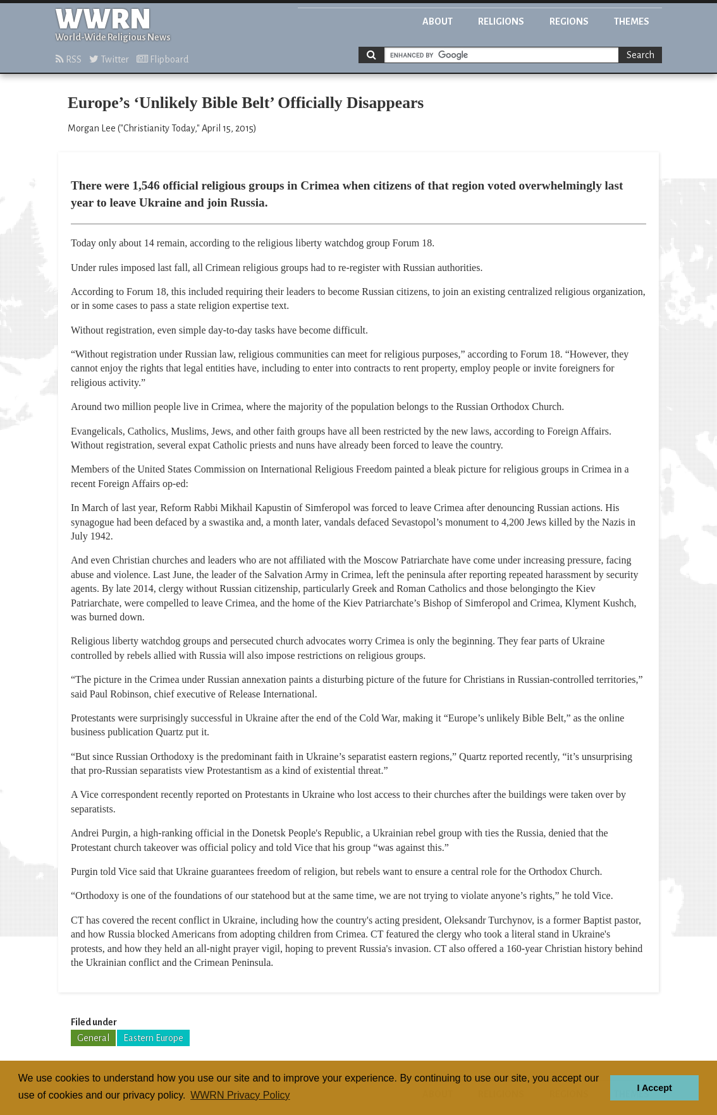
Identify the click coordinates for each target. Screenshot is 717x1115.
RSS (69, 59)
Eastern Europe (153, 1038)
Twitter (109, 59)
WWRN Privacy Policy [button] (240, 1095)
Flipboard (162, 59)
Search (640, 55)
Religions (501, 21)
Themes (631, 21)
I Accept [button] (654, 1088)
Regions (569, 21)
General (93, 1038)
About (437, 21)
